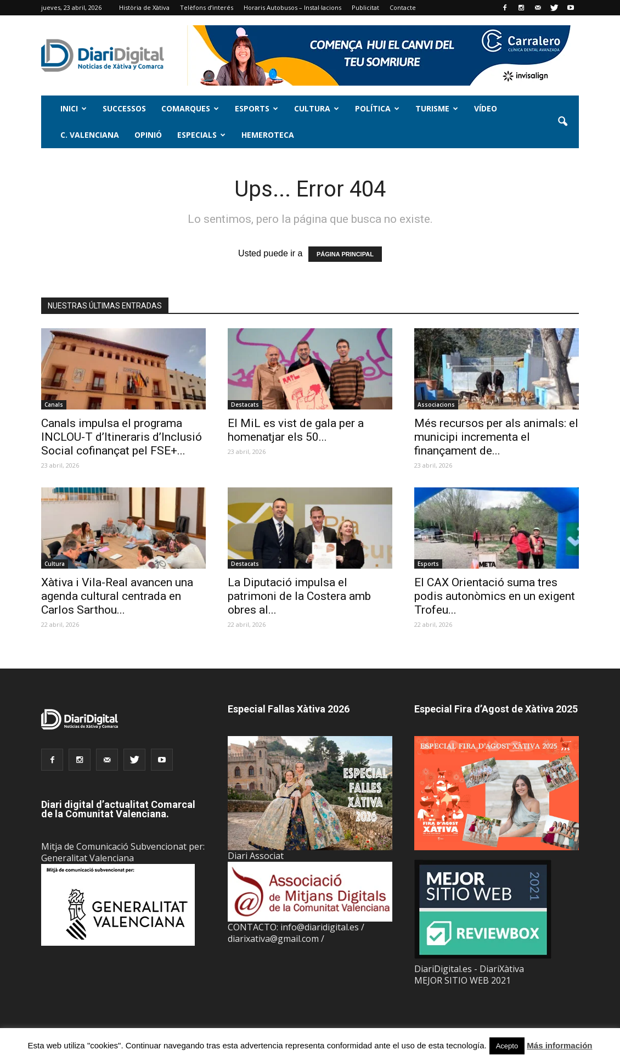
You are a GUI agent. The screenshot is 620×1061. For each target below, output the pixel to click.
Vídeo (485, 108)
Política (377, 108)
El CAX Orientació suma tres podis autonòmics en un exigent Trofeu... (494, 596)
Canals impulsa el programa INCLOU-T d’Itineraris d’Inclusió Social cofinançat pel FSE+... (121, 437)
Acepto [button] (507, 1046)
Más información (559, 1045)
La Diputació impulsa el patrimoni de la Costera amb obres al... (299, 596)
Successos (124, 108)
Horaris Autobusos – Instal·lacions (292, 7)
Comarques (190, 108)
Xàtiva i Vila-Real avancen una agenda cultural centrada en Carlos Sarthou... (117, 596)
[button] (562, 122)
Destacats (245, 404)
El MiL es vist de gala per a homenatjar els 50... (296, 430)
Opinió (148, 135)
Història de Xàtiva (144, 7)
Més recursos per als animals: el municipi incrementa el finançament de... (496, 437)
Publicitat (365, 7)
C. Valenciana (89, 135)
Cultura (316, 108)
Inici (73, 108)
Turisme (436, 108)
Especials (201, 135)
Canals (53, 404)
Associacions (436, 404)
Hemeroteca (267, 135)
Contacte (403, 7)
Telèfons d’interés (206, 7)
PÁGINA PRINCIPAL (345, 254)
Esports (256, 108)
